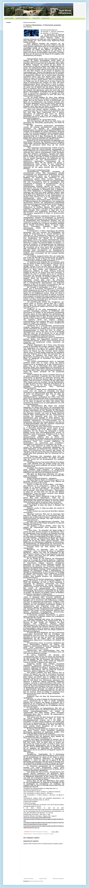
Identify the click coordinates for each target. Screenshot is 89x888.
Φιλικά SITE (36, 18)
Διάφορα (52, 833)
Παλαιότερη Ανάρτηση (58, 878)
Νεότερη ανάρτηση (28, 878)
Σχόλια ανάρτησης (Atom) (36, 881)
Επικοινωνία (45, 18)
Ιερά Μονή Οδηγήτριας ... (23, 18)
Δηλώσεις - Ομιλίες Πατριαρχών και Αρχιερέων (38, 833)
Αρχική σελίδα (9, 18)
